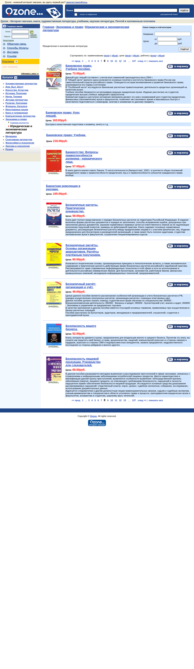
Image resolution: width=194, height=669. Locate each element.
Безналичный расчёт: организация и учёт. (81, 285)
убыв (114, 55)
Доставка (12, 52)
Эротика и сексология (17, 146)
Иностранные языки (16, 109)
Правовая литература (19, 123)
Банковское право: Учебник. (66, 135)
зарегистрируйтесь (76, 2)
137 (134, 61)
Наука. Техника (13, 96)
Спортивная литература (18, 139)
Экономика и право (16, 119)
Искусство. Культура (16, 90)
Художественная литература (21, 83)
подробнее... (53, 87)
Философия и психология (19, 143)
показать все (156, 61)
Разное (9, 149)
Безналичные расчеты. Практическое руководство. (82, 208)
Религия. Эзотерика (16, 103)
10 (111, 61)
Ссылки (11, 56)
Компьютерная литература (20, 116)
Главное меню (14, 26)
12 (120, 61)
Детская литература (16, 100)
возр (107, 55)
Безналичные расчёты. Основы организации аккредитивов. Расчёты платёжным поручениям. (83, 250)
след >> (142, 61)
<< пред (76, 61)
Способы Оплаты (17, 48)
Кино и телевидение (16, 113)
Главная (48, 27)
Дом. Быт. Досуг (14, 87)
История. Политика (16, 93)
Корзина (8, 61)
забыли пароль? (33, 36)
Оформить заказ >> (30, 74)
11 (116, 61)
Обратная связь (16, 44)
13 (124, 61)
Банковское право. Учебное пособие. (79, 67)
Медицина (11, 136)
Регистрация (8, 40)
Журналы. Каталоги (16, 106)
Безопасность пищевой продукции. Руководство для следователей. (83, 362)
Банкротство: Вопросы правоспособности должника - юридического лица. (84, 156)
